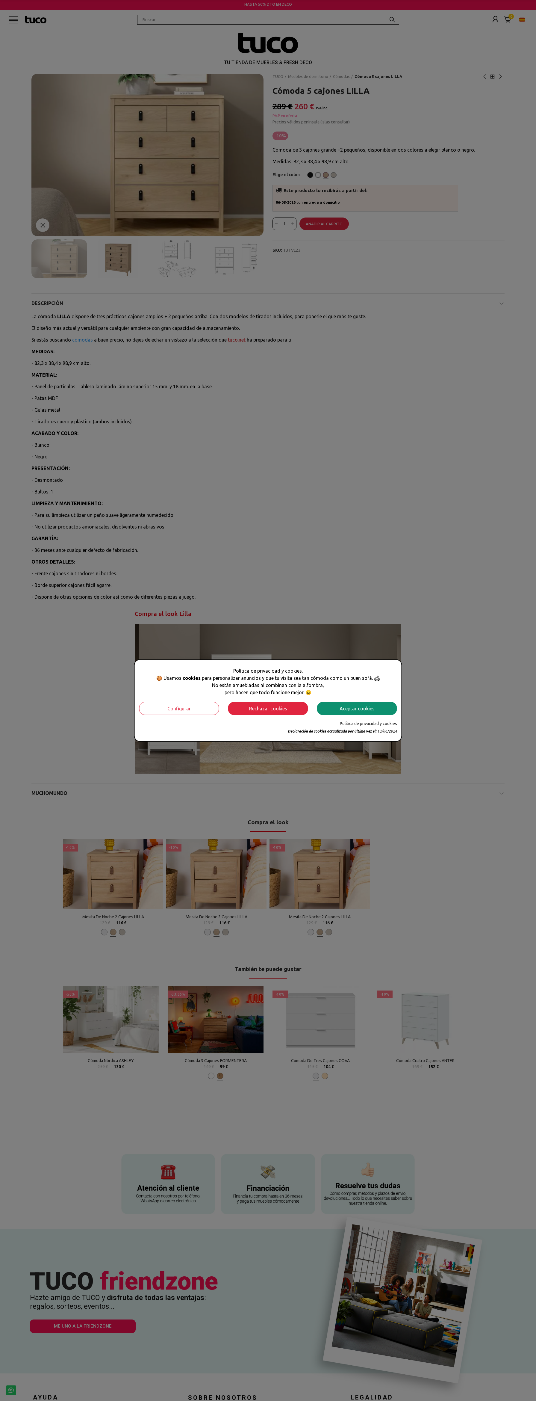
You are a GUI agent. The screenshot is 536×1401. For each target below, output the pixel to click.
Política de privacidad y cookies (368, 723)
